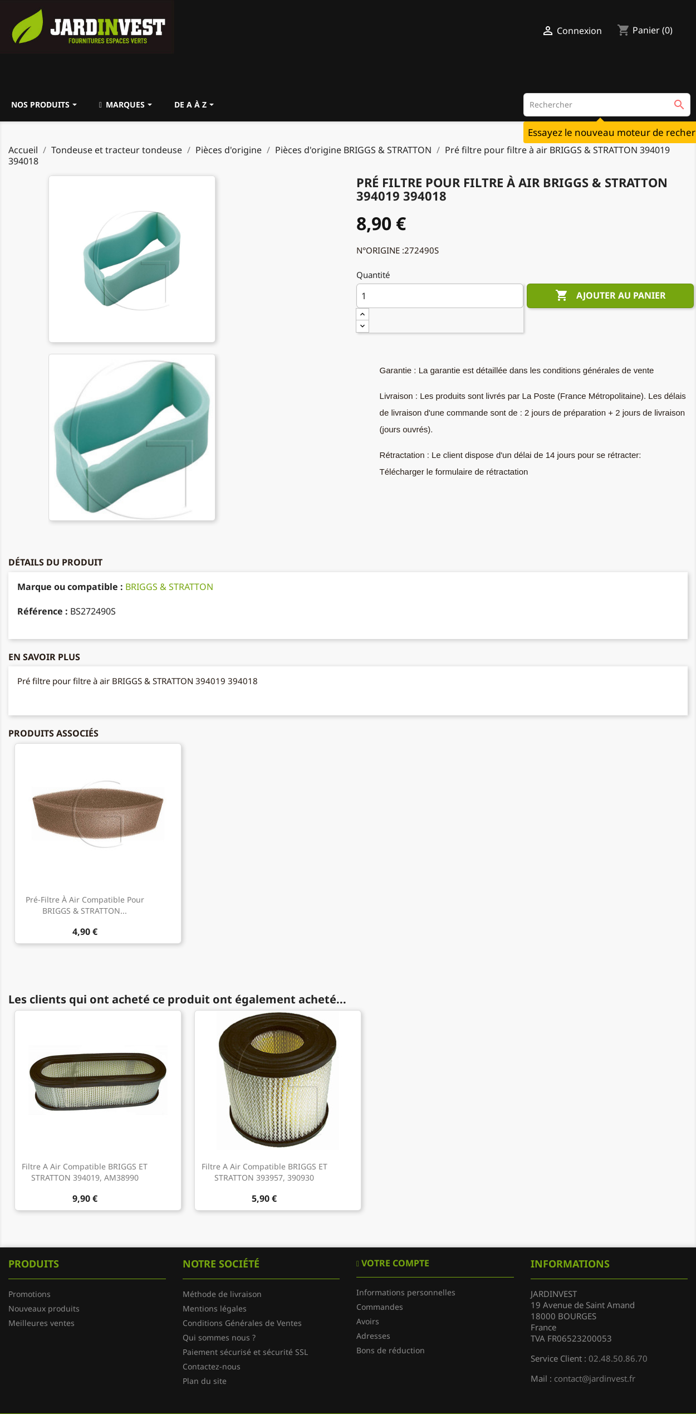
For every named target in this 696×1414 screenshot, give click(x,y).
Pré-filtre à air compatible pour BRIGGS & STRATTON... (85, 905)
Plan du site (205, 1381)
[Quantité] (439, 296)
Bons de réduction (390, 1350)
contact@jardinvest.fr (594, 1378)
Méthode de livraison (222, 1294)
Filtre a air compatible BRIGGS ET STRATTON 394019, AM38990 (85, 1172)
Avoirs (367, 1321)
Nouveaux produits (44, 1308)
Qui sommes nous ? (219, 1337)
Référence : (42, 611)
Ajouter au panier (610, 296)
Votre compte (394, 1263)
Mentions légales (215, 1308)
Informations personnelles (405, 1292)
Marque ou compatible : (70, 586)
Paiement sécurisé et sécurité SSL (245, 1352)
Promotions (29, 1294)
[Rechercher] (606, 104)
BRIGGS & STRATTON (169, 587)
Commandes (379, 1306)
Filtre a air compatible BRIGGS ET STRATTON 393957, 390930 (264, 1172)
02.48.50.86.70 (618, 1358)
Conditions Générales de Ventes (242, 1323)
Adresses (373, 1335)
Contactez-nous (212, 1366)
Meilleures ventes (41, 1323)
